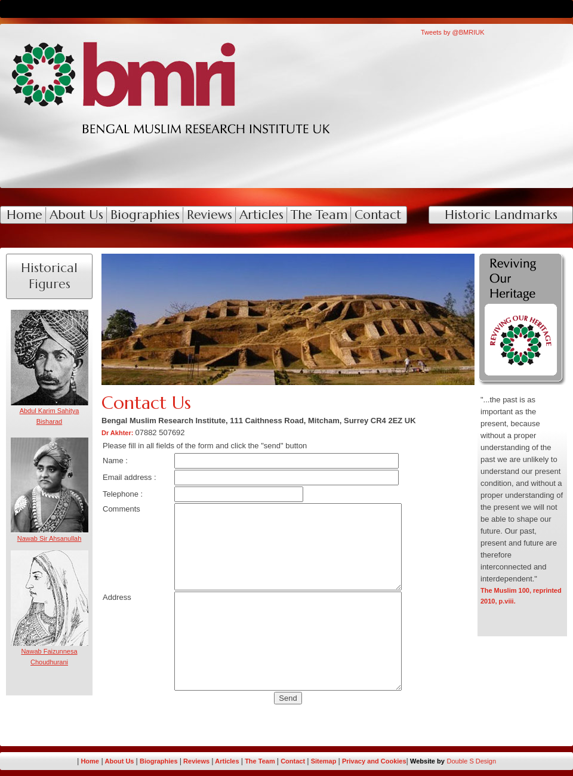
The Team (260, 761)
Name (113, 460)
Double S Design (472, 761)
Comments (121, 508)
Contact (294, 761)
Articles (227, 761)
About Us (120, 761)
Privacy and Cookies (374, 761)
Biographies (159, 761)
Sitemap (324, 761)
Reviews (196, 761)
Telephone (120, 493)
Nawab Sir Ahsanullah (49, 538)
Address (117, 597)
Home (90, 761)
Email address (127, 477)
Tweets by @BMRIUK (453, 32)
